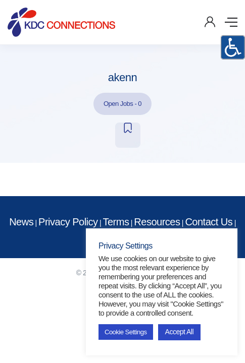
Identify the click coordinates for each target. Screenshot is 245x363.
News (21, 221)
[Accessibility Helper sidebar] (233, 47)
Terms (116, 221)
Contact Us (208, 221)
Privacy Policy (67, 221)
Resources (157, 221)
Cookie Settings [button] (126, 332)
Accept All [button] (179, 332)
